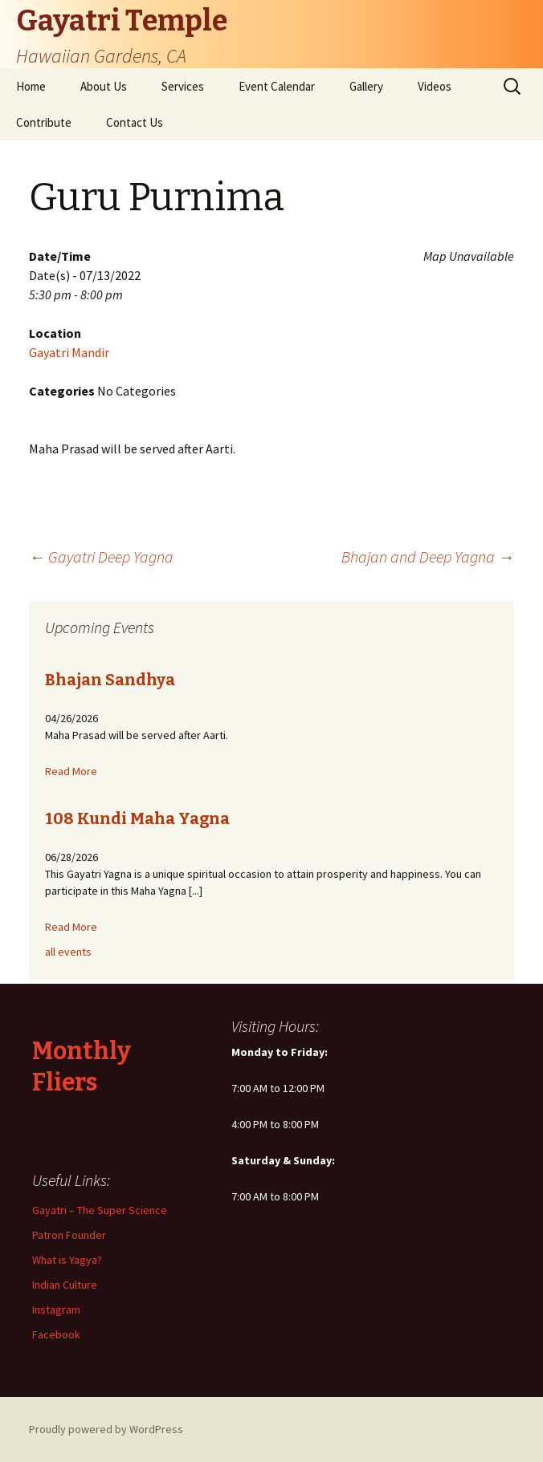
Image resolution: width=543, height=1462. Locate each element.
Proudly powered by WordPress (106, 1429)
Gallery (366, 86)
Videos (434, 86)
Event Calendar (277, 86)
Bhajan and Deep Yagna (427, 556)
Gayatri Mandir (69, 352)
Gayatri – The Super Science (99, 1210)
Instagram (56, 1309)
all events (68, 951)
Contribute (43, 122)
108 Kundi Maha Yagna (137, 818)
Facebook (56, 1334)
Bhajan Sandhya (110, 679)
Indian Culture (64, 1284)
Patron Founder (69, 1235)
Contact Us (134, 122)
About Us (103, 86)
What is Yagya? (67, 1260)
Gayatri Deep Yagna (101, 556)
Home (31, 86)
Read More (71, 771)
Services (182, 86)
